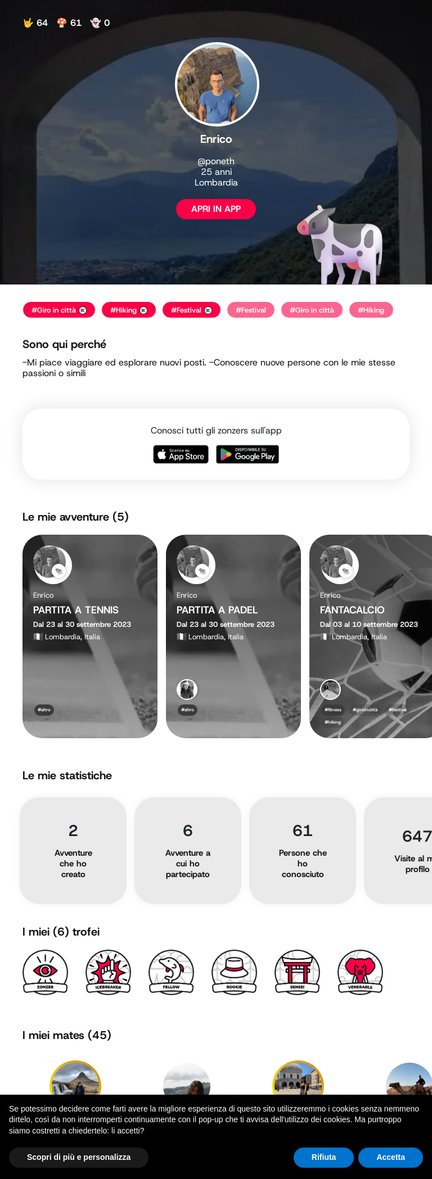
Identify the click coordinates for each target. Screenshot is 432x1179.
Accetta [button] (390, 1157)
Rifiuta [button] (324, 1157)
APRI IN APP (216, 209)
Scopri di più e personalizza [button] (78, 1157)
